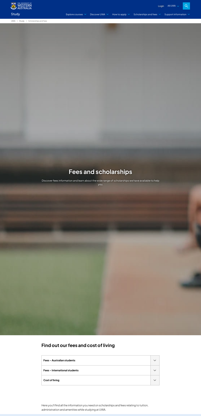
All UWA (172, 5)
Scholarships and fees (145, 14)
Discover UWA (97, 14)
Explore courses (74, 14)
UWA (13, 21)
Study (21, 21)
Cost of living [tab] (101, 380)
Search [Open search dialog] (186, 6)
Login (161, 5)
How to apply (119, 14)
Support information (175, 14)
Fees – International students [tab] (101, 370)
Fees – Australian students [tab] (101, 360)
